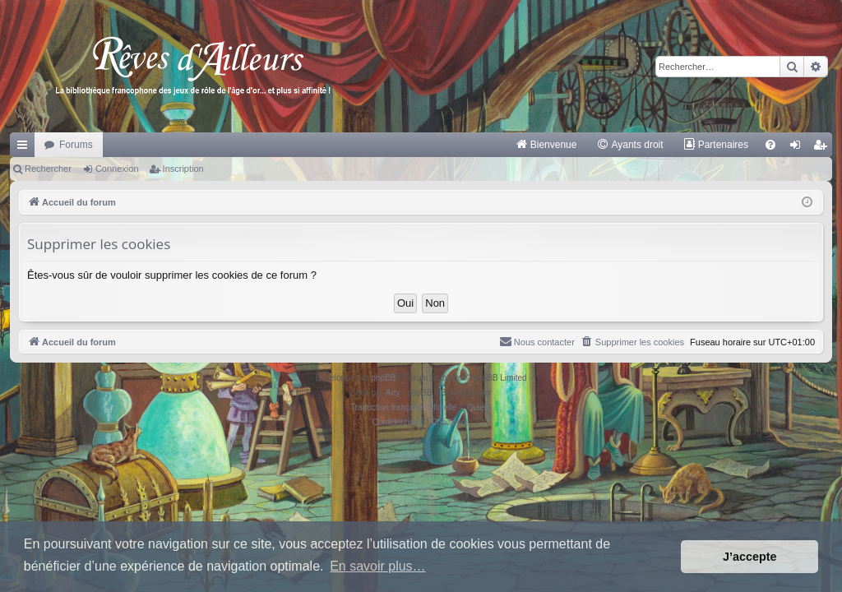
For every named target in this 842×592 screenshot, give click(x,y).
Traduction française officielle (403, 407)
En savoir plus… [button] (378, 566)
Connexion (117, 168)
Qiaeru (479, 407)
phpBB (383, 377)
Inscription (183, 168)
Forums (76, 144)
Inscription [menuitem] (823, 148)
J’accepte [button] (750, 556)
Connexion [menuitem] (798, 148)
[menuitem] (546, 144)
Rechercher (48, 168)
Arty (393, 392)
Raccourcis (25, 148)
